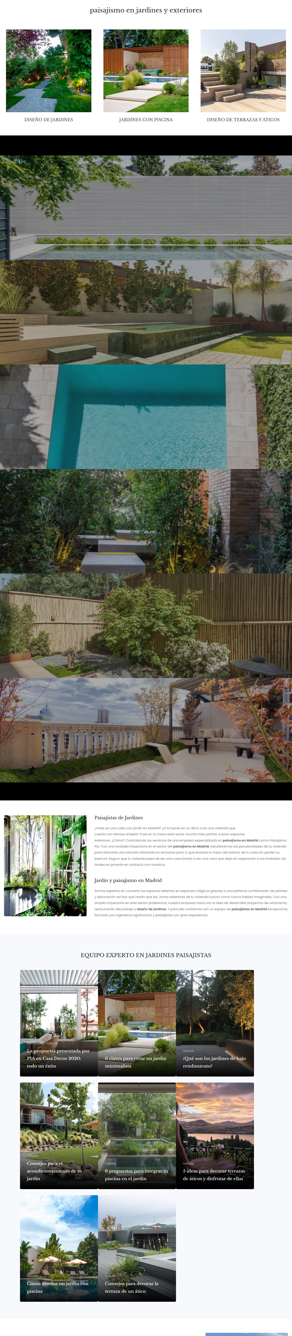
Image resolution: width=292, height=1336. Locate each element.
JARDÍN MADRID (27, 245)
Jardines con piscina (146, 119)
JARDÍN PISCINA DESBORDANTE (49, 350)
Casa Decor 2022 (30, 768)
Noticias (266, 17)
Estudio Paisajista (191, 17)
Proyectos (161, 17)
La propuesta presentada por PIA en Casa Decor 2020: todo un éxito (58, 1058)
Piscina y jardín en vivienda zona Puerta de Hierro (85, 559)
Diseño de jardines (48, 119)
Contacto (220, 17)
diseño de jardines (151, 909)
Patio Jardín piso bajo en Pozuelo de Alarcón (77, 663)
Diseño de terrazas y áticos (243, 119)
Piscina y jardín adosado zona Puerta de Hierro (81, 454)
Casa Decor (243, 17)
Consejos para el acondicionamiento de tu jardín (54, 1171)
